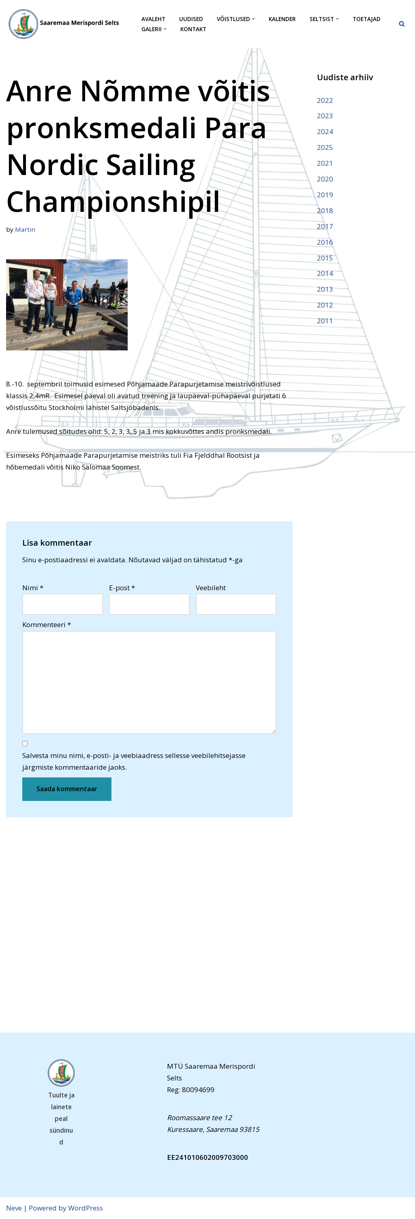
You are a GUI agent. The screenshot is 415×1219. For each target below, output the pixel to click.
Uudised (191, 19)
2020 (325, 179)
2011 (325, 320)
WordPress (85, 1208)
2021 (325, 163)
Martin (25, 229)
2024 (325, 131)
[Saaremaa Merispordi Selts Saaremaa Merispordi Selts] (67, 24)
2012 (325, 305)
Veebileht (211, 587)
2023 (325, 115)
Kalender (282, 19)
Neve (14, 1208)
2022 (325, 100)
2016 (325, 242)
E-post (122, 587)
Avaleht (153, 19)
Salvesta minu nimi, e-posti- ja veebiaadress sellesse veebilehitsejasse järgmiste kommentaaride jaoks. (134, 761)
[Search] (402, 24)
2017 (325, 226)
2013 (325, 289)
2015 (325, 258)
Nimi (32, 587)
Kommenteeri (46, 624)
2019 (325, 194)
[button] (253, 18)
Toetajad (367, 19)
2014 (325, 273)
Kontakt (193, 29)
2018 (325, 210)
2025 (325, 147)
